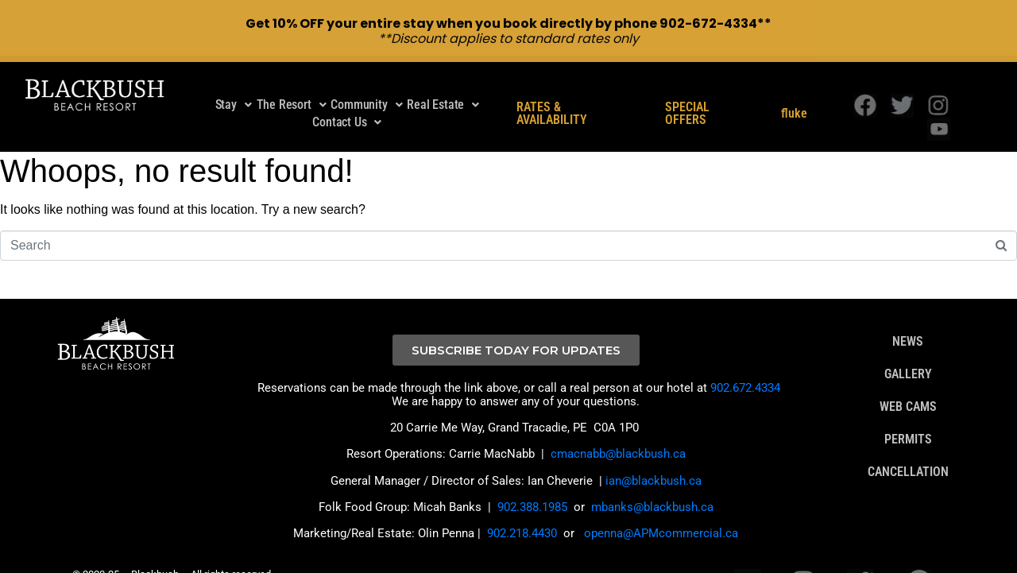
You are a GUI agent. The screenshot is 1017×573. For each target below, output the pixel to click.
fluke (794, 91)
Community (366, 82)
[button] (233, 82)
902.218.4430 (522, 511)
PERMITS (908, 417)
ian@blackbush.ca (653, 458)
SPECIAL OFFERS (687, 91)
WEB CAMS (908, 384)
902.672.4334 (745, 365)
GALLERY (908, 352)
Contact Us (346, 99)
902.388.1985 (532, 485)
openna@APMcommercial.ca (661, 511)
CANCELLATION (908, 449)
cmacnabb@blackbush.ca (618, 431)
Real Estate (443, 82)
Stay (233, 82)
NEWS (907, 319)
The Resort (292, 82)
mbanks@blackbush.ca (652, 485)
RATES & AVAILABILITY (551, 91)
